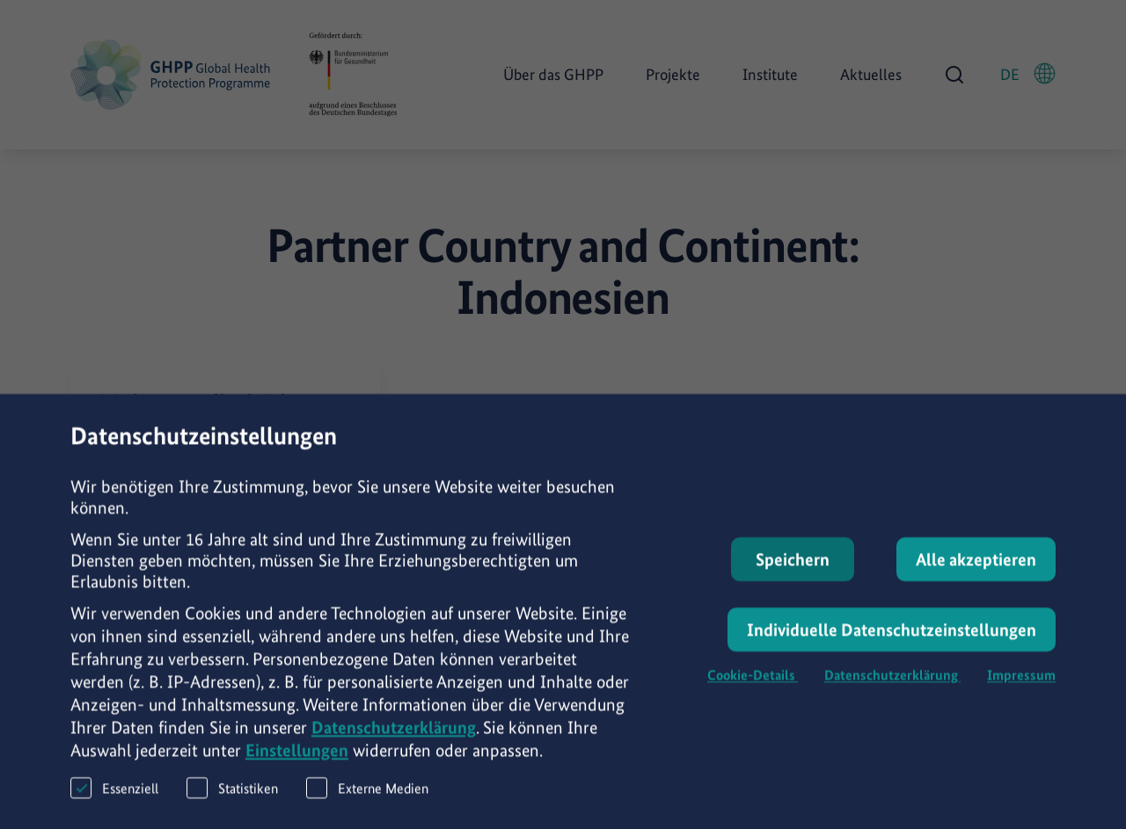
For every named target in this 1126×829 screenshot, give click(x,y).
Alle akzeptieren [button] (976, 574)
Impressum (1021, 690)
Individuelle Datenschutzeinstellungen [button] (891, 645)
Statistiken (232, 803)
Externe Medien (367, 803)
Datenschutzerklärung (393, 742)
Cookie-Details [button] (752, 690)
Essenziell (114, 803)
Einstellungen (296, 765)
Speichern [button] (793, 574)
